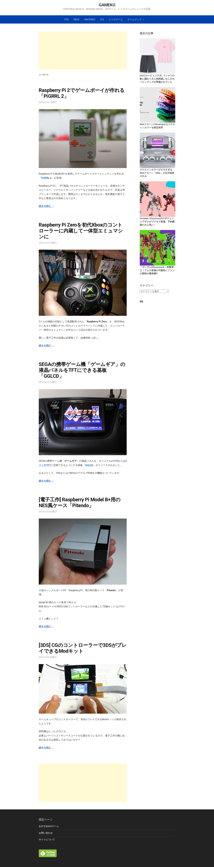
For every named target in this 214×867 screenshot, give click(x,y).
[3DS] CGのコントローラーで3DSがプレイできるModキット (83, 648)
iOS (102, 19)
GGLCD (89, 465)
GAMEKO (107, 4)
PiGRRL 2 (46, 177)
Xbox (76, 19)
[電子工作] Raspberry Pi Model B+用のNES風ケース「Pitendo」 (79, 502)
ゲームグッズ (135, 19)
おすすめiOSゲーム (49, 826)
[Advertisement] (83, 50)
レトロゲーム (116, 19)
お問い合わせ (46, 833)
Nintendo (89, 19)
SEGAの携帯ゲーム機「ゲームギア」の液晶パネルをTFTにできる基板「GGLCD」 (82, 370)
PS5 (67, 19)
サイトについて (47, 839)
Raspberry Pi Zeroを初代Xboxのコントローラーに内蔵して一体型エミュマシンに (81, 231)
